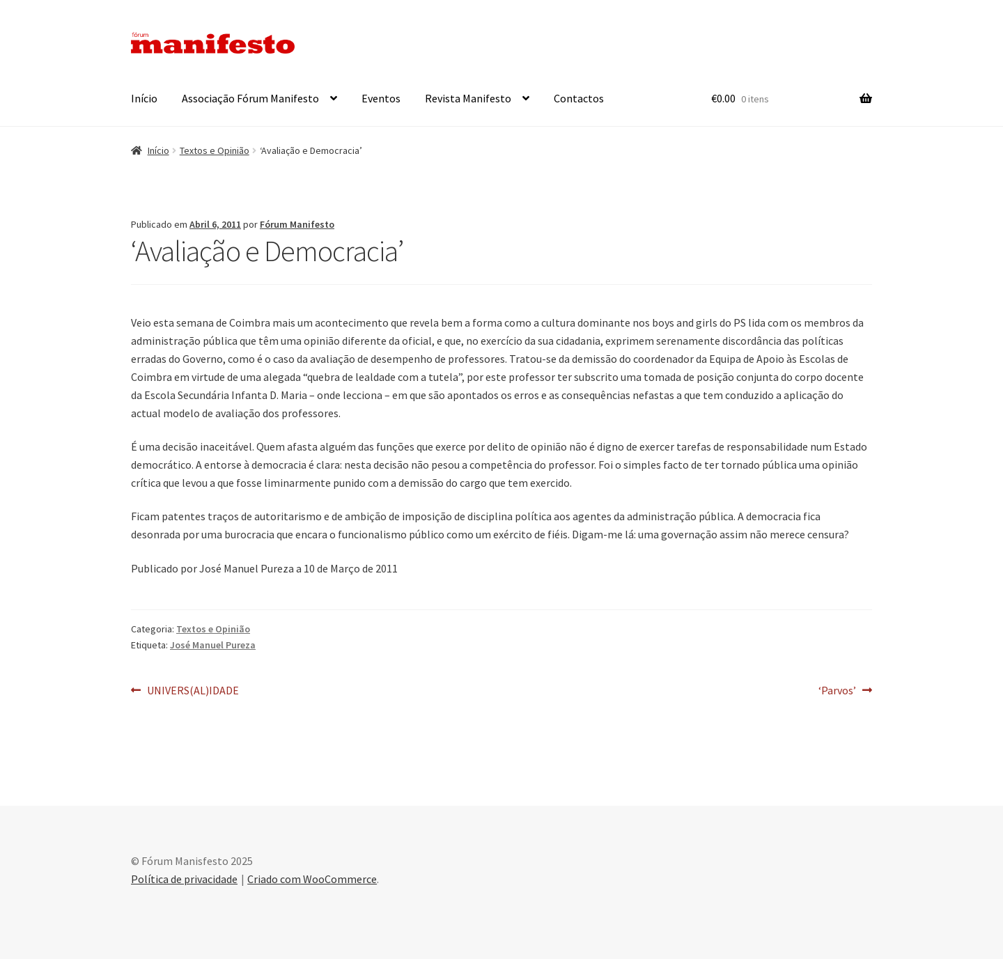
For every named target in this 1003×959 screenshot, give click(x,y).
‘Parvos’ (840, 691)
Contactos (579, 98)
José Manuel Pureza (213, 645)
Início (144, 98)
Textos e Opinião (214, 150)
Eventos (381, 98)
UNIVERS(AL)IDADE (192, 691)
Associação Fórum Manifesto (250, 98)
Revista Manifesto (468, 98)
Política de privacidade (184, 879)
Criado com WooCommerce (312, 879)
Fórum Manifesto (297, 224)
